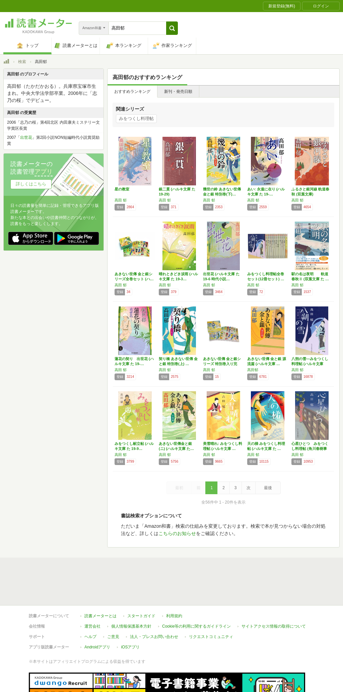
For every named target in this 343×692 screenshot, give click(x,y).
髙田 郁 (121, 200)
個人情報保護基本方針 (131, 595)
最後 (268, 487)
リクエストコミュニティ (211, 606)
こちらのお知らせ (177, 533)
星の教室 (122, 189)
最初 (179, 487)
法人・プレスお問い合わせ (154, 606)
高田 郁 (165, 200)
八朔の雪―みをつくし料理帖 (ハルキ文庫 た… (309, 364)
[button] (172, 28)
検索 (22, 61)
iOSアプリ (130, 616)
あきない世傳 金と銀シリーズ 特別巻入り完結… (222, 364)
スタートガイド (141, 585)
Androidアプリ (97, 616)
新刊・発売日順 (178, 91)
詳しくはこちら (31, 183)
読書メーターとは (100, 585)
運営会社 (92, 595)
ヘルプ (90, 606)
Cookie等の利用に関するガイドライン (196, 595)
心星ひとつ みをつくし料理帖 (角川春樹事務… (309, 449)
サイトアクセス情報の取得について (274, 595)
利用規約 (174, 585)
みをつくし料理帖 (136, 118)
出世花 (26, 137)
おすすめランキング (132, 91)
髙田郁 (252, 370)
